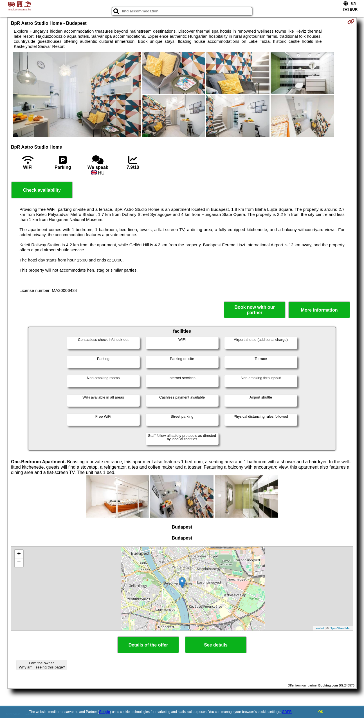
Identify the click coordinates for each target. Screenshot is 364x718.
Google (104, 712)
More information (319, 310)
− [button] (19, 562)
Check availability (42, 190)
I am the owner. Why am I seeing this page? (42, 665)
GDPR (287, 712)
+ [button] (19, 554)
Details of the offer (148, 645)
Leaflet (319, 628)
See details (216, 645)
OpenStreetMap (340, 628)
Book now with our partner (255, 310)
